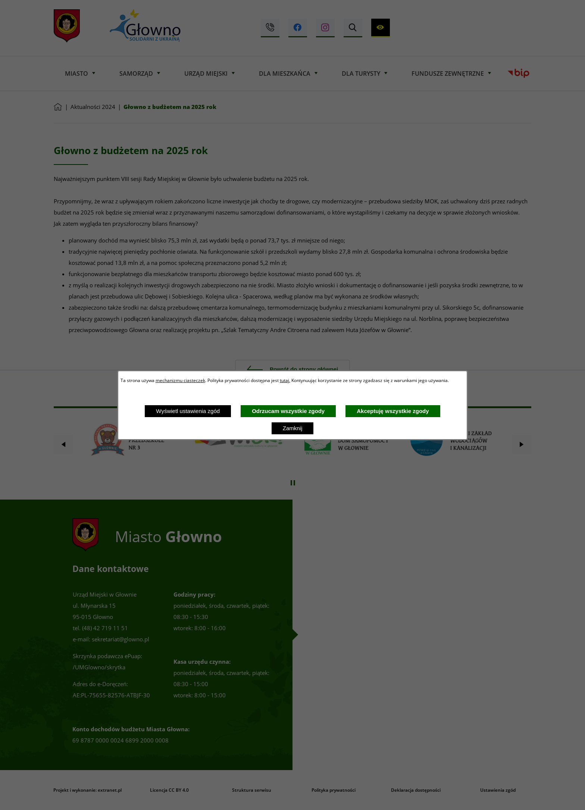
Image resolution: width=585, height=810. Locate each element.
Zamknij (293, 428)
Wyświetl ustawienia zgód (188, 411)
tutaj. (285, 380)
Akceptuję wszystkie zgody (393, 411)
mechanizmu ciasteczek (180, 380)
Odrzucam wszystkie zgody (288, 411)
